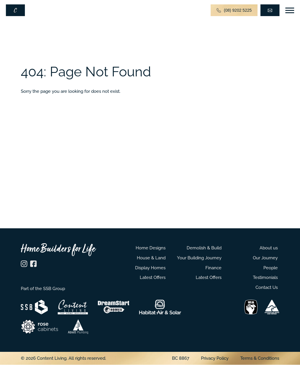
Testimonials (265, 277)
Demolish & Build (204, 247)
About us (269, 247)
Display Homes (150, 267)
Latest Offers (153, 277)
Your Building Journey (199, 257)
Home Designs (151, 247)
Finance (213, 267)
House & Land (151, 257)
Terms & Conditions (259, 358)
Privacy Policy (215, 358)
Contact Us (266, 287)
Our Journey (265, 257)
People (270, 267)
